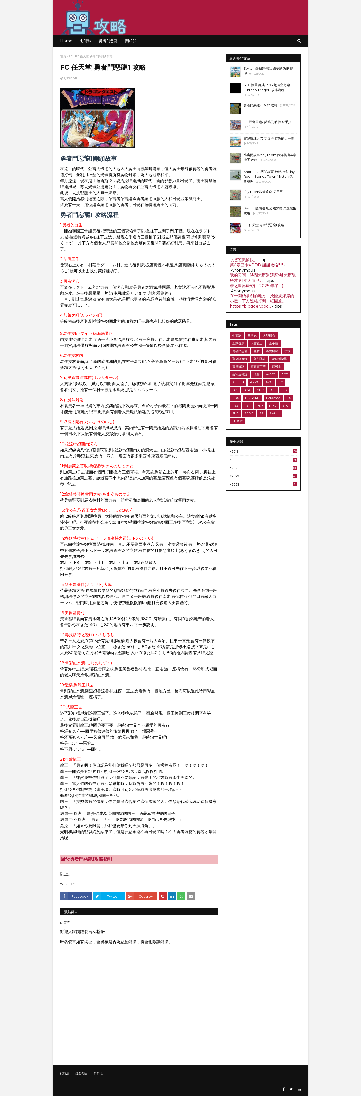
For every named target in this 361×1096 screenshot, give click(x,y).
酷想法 (64, 1073)
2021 (264, 468)
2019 (264, 451)
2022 (264, 476)
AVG (269, 382)
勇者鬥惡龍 (239, 351)
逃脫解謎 (272, 351)
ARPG (254, 382)
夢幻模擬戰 (279, 359)
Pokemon (273, 398)
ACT (284, 374)
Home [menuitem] (66, 40)
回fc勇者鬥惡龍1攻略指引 (86, 859)
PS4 (247, 405)
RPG (272, 405)
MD (284, 390)
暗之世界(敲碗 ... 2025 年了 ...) (256, 285)
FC (71, 56)
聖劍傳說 (260, 359)
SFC (285, 405)
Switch (274, 413)
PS (289, 398)
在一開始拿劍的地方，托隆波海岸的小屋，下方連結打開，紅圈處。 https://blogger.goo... (262, 301)
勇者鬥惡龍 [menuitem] (108, 40)
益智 (257, 351)
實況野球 (238, 366)
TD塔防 (237, 421)
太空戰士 (257, 343)
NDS (235, 398)
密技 (287, 351)
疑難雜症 (81, 1073)
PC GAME (252, 398)
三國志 (252, 335)
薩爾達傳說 (239, 374)
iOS (272, 390)
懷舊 (257, 374)
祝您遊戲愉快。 (244, 259)
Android (238, 382)
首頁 (63, 56)
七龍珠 (236, 335)
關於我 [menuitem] (130, 40)
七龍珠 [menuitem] (85, 40)
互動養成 (238, 343)
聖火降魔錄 (239, 359)
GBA (246, 390)
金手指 (273, 343)
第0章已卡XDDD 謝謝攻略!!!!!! (256, 265)
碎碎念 (98, 1073)
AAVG (270, 374)
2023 (264, 484)
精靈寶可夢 (258, 366)
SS (261, 413)
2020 (264, 460)
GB (234, 390)
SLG (235, 413)
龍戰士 (276, 366)
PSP (260, 405)
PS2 (235, 405)
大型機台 (269, 335)
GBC (260, 390)
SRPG (249, 413)
